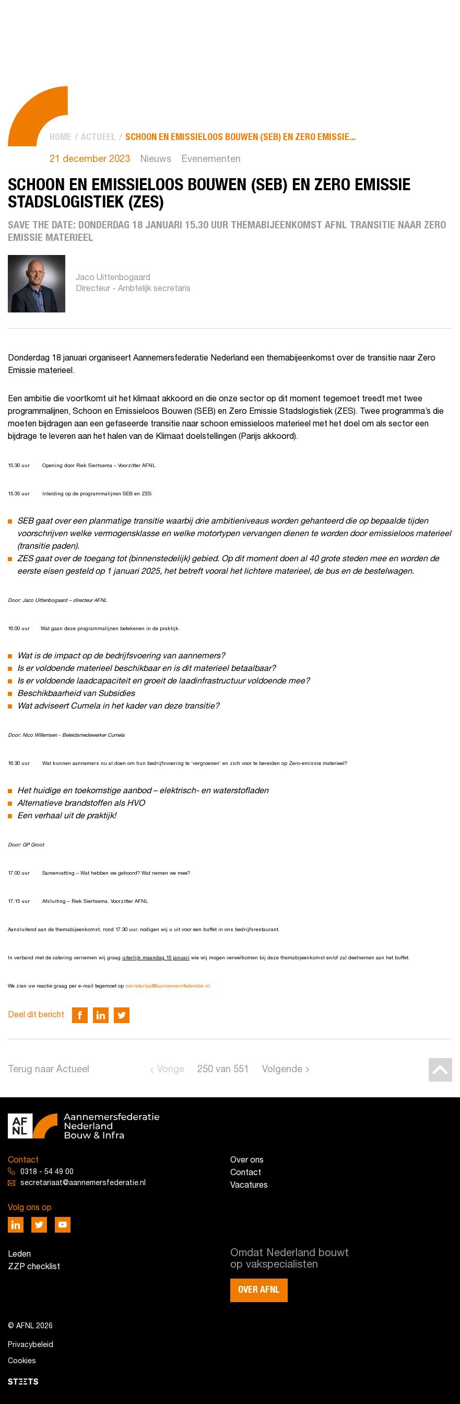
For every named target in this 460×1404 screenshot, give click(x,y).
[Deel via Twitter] (121, 1015)
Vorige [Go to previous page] (170, 1069)
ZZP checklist (34, 1267)
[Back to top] (440, 1070)
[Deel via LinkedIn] (101, 1015)
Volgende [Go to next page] (282, 1069)
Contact (245, 1173)
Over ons (247, 1160)
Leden (19, 1254)
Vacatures (249, 1185)
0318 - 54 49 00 (47, 1172)
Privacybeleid (30, 1345)
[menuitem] (61, 138)
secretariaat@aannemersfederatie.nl (167, 986)
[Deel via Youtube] (62, 1225)
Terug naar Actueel (48, 1069)
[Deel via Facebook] (80, 1015)
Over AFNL (259, 1290)
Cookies (22, 1361)
